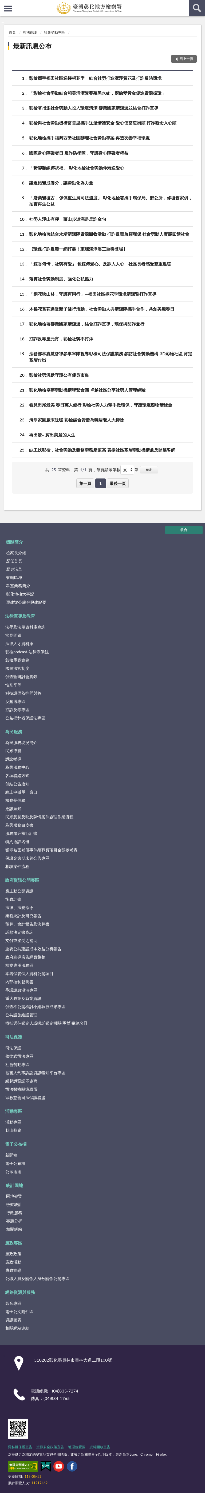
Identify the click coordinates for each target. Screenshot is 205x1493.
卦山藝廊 (13, 1130)
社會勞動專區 (54, 32)
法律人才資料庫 (19, 643)
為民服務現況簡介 (21, 742)
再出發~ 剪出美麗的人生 (52, 435)
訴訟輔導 (13, 758)
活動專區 (13, 1111)
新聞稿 (11, 1155)
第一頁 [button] (85, 483)
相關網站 (14, 1229)
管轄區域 (14, 577)
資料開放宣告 (99, 1447)
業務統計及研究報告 (23, 915)
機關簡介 (14, 541)
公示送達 (13, 1171)
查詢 (197, 8)
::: (4, 4)
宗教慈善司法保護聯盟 (25, 1097)
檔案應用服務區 (19, 965)
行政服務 (14, 1212)
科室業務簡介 (18, 585)
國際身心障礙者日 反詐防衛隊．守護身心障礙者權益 (78, 153)
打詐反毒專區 (17, 709)
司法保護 (30, 32)
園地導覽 (14, 1196)
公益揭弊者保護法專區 (25, 717)
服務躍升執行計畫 (21, 833)
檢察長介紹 (16, 552)
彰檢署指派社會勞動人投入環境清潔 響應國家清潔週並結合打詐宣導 (93, 108)
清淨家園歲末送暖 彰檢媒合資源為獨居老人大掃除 (76, 420)
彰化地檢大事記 (20, 593)
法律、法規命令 (19, 907)
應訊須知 (13, 808)
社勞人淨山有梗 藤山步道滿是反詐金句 (67, 219)
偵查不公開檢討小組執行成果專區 (35, 1006)
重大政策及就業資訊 (23, 998)
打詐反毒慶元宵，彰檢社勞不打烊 (61, 339)
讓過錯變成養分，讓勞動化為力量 (61, 183)
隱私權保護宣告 (20, 1447)
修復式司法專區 (19, 1056)
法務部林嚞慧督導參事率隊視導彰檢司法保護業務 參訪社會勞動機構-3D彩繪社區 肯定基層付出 (110, 356)
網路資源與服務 (20, 1292)
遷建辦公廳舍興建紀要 (26, 602)
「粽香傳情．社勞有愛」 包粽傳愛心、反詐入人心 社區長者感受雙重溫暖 (100, 264)
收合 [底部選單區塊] (183, 530)
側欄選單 (8, 8)
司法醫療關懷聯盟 (21, 1089)
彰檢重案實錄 (17, 660)
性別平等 (13, 684)
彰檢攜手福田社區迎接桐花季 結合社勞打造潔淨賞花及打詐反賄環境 (95, 78)
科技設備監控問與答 (23, 693)
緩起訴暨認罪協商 (21, 1080)
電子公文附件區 (19, 1311)
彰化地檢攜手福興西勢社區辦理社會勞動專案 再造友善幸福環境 (89, 138)
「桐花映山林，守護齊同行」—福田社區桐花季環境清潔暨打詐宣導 (92, 294)
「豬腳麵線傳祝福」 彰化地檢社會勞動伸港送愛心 (76, 168)
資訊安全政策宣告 (50, 1447)
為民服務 (13, 731)
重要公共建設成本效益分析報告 (33, 948)
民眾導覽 (13, 750)
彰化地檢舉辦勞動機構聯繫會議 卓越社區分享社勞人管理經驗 (87, 390)
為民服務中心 (17, 767)
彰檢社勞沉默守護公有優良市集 (59, 375)
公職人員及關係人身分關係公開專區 (37, 1278)
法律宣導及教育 (20, 615)
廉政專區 (13, 1242)
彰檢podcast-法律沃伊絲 (27, 651)
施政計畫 (13, 899)
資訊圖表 (13, 1319)
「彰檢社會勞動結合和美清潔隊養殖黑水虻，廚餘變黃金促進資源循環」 (97, 93)
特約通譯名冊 (17, 841)
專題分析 (14, 1220)
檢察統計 (14, 1204)
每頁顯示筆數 (108, 469)
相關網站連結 (17, 1328)
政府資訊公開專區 (22, 880)
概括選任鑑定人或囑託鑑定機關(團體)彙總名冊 (46, 1023)
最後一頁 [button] (118, 483)
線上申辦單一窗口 (21, 792)
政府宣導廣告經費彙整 (25, 957)
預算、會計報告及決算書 (27, 923)
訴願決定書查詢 (19, 932)
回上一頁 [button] (186, 59)
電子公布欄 (15, 1143)
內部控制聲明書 (19, 981)
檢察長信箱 (15, 800)
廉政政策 (13, 1253)
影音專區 (13, 1303)
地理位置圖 (76, 1447)
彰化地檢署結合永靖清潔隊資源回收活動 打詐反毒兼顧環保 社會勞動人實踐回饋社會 (109, 234)
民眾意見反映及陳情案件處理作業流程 (39, 816)
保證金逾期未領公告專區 (27, 858)
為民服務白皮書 (19, 825)
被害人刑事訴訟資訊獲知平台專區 (35, 1072)
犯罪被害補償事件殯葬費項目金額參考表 (41, 849)
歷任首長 (14, 560)
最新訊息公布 (32, 46)
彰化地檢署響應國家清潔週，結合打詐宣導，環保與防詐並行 (86, 324)
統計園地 (14, 1185)
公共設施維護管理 (21, 1014)
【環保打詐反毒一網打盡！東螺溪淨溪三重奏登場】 (78, 249)
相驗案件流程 (17, 866)
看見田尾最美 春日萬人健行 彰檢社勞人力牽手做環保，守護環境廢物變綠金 (100, 405)
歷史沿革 (14, 569)
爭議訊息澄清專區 (21, 990)
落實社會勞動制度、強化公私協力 (61, 279)
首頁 (12, 32)
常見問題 (13, 635)
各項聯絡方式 (17, 775)
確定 (149, 469)
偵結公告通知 (17, 783)
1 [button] (100, 483)
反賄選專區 (15, 701)
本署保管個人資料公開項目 (29, 973)
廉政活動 (13, 1261)
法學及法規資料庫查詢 (25, 627)
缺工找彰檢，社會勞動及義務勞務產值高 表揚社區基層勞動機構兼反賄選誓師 (102, 450)
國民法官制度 (17, 668)
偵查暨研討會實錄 (21, 676)
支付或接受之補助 (21, 940)
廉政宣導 (13, 1270)
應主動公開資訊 (19, 890)
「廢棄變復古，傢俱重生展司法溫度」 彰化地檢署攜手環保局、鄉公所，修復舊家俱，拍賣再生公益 (110, 200)
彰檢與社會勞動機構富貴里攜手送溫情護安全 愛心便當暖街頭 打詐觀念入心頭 (102, 123)
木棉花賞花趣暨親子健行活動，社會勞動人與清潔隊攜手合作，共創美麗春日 (101, 309)
